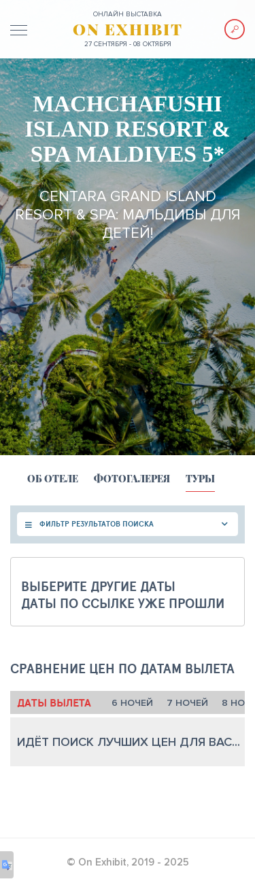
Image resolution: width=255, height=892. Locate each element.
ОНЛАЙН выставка (127, 14)
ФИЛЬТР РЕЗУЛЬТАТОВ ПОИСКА (96, 523)
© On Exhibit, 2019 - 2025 (128, 862)
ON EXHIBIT (128, 29)
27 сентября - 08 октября (127, 44)
